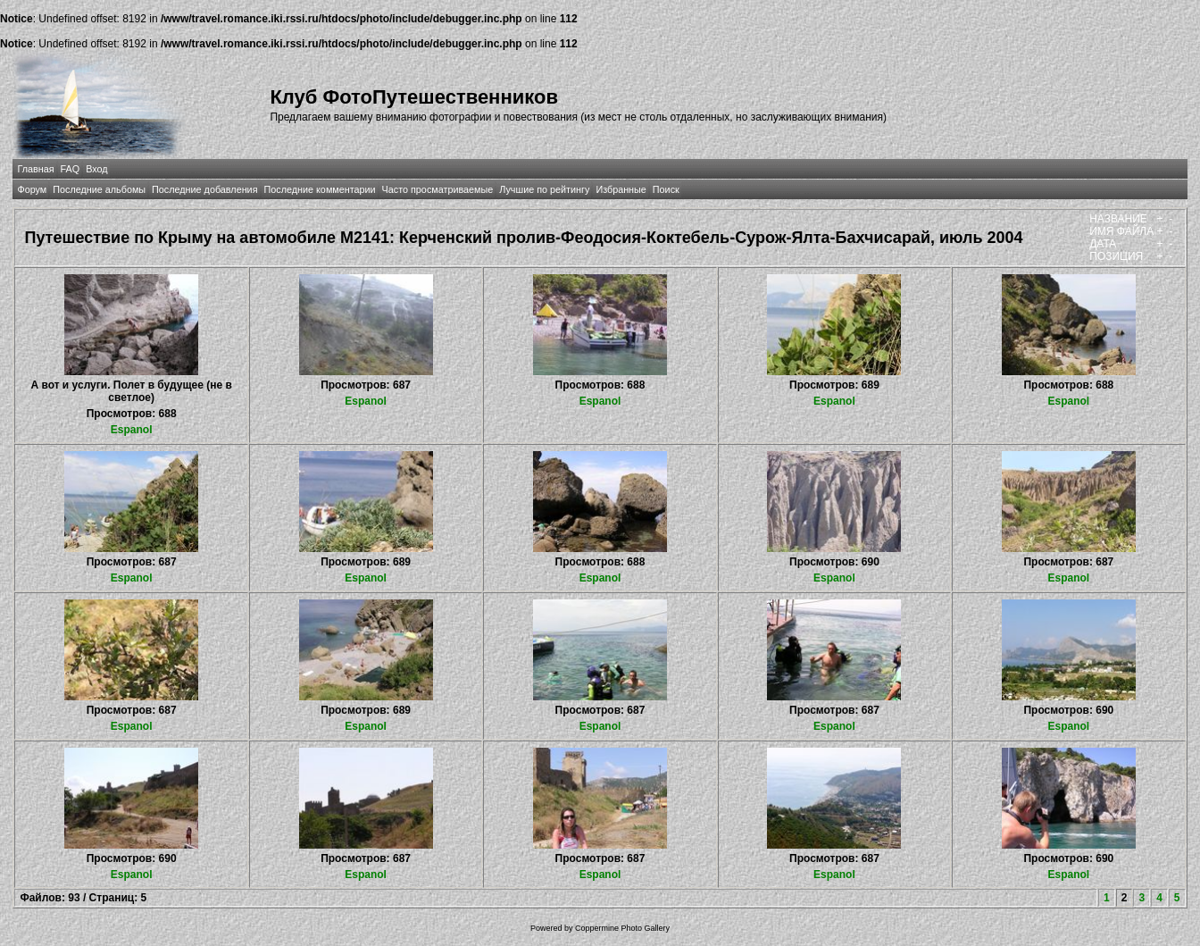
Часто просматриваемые (438, 189)
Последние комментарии (320, 189)
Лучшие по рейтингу (544, 189)
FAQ (70, 168)
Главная (35, 168)
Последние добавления (204, 189)
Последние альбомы (99, 189)
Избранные (621, 189)
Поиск (666, 189)
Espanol (132, 429)
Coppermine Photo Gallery (622, 928)
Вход (96, 168)
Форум (31, 189)
